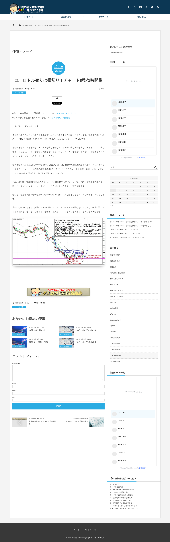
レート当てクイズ (116, 290)
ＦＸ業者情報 (115, 344)
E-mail (14, 390)
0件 (28, 89)
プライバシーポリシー (92, 530)
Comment (15, 364)
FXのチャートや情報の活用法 (123, 490)
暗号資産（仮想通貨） (118, 273)
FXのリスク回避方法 (120, 492)
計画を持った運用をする (122, 500)
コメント (30, 303)
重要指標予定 (115, 255)
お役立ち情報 (66, 17)
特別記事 (113, 267)
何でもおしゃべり (116, 279)
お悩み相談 (114, 308)
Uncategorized (115, 320)
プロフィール (104, 17)
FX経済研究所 (115, 338)
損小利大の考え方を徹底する (123, 498)
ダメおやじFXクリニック (67, 113)
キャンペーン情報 (116, 296)
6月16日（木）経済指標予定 (77, 421)
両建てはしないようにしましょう (125, 506)
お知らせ (113, 302)
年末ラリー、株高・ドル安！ (39, 343)
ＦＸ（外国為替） (19, 93)
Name (14, 383)
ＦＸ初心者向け (115, 349)
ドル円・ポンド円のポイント (86, 332)
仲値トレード (115, 284)
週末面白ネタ (115, 261)
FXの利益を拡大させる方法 (123, 495)
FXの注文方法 (118, 487)
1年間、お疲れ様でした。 (38, 332)
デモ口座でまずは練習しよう (123, 503)
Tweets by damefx (116, 52)
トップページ (28, 17)
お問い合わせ (141, 17)
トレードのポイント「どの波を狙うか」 (124, 222)
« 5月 (112, 206)
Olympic (113, 332)
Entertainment (115, 361)
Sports (112, 326)
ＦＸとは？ (117, 484)
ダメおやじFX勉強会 (61, 118)
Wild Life (113, 314)
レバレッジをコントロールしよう (127, 508)
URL (13, 397)
